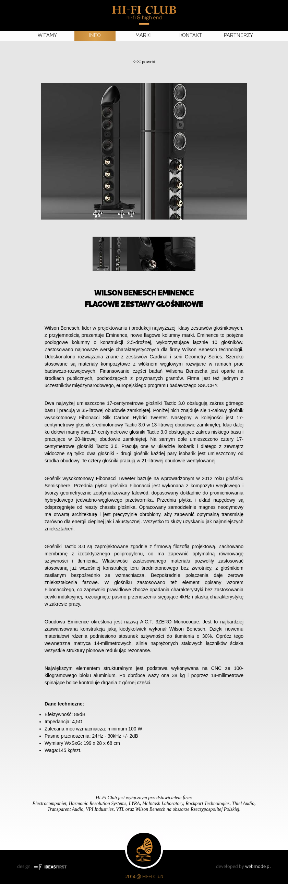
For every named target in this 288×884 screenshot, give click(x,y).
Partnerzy (238, 35)
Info (95, 35)
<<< (144, 61)
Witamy (47, 35)
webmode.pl (258, 867)
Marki (143, 35)
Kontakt (190, 35)
